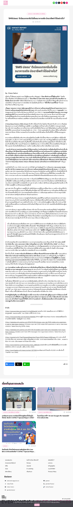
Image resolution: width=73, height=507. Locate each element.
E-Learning (30, 469)
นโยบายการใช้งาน (55, 502)
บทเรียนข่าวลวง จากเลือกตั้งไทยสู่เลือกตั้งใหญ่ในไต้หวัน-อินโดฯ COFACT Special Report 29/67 (18, 417)
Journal (29, 466)
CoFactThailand (64, 3)
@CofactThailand (59, 3)
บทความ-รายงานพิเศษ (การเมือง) (36, 14)
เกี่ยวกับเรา (29, 472)
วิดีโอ (6, 466)
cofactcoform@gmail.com (13, 481)
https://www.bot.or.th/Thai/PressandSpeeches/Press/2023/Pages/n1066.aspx (30, 337)
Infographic (51, 466)
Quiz (6, 469)
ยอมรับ (37, 505)
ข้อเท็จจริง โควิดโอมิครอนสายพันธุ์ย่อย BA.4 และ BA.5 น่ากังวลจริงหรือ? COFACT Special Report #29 (18, 451)
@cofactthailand (67, 3)
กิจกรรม (29, 463)
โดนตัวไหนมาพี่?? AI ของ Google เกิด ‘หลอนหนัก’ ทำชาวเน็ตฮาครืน (53, 417)
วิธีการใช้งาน (8, 472)
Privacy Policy (52, 472)
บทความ (5, 446)
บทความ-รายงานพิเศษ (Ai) (45, 412)
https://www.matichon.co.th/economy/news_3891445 (22, 345)
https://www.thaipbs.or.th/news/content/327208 (21, 350)
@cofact (54, 3)
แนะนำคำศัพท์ (51, 469)
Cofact (4, 497)
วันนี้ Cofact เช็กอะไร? (33, 460)
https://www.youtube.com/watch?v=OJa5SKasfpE (21, 311)
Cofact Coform (62, 3)
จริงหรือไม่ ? (51, 460)
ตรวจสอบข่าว (8, 460)
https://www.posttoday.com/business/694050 (20, 317)
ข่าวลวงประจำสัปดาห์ (10, 463)
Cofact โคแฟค (56, 3)
